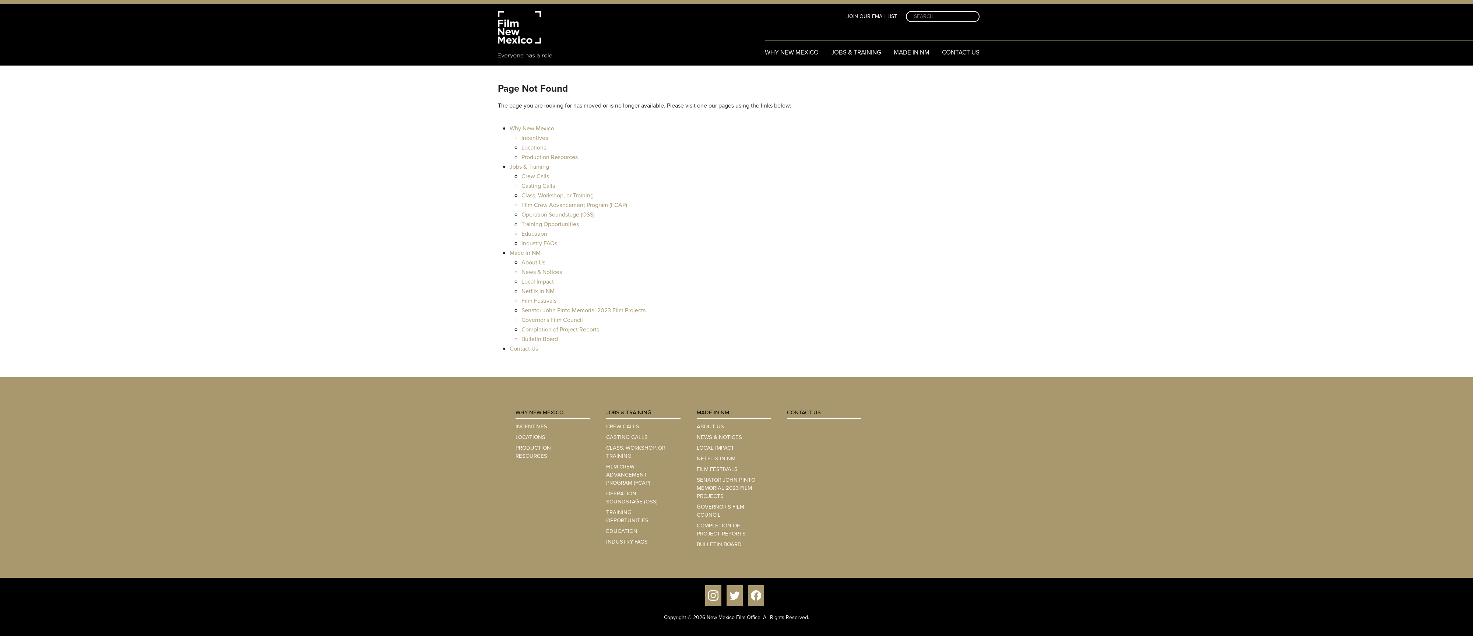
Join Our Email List (872, 16)
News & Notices (541, 272)
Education (534, 233)
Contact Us (961, 52)
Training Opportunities (550, 224)
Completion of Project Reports (560, 329)
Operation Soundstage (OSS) (558, 214)
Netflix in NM (538, 291)
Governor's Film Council (552, 320)
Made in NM (911, 52)
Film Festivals (538, 300)
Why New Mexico (792, 52)
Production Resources (549, 157)
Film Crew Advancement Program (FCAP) (574, 205)
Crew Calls (535, 176)
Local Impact (537, 281)
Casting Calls (538, 186)
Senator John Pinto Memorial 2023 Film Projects (583, 310)
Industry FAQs (539, 243)
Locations (533, 147)
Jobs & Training (856, 52)
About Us (533, 262)
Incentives (534, 138)
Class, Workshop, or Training (557, 195)
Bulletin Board (539, 339)
